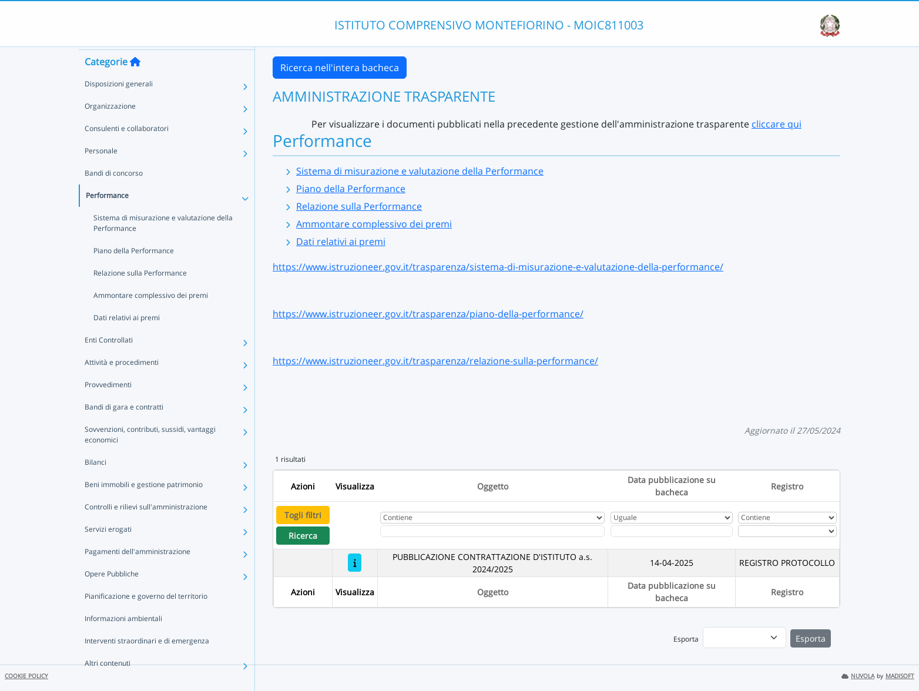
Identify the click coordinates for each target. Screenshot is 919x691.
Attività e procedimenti (122, 383)
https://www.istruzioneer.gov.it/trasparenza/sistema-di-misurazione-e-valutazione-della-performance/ (498, 266)
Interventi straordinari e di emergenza (147, 662)
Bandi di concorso (114, 194)
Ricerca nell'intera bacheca (339, 67)
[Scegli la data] (672, 531)
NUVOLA (857, 676)
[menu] (744, 637)
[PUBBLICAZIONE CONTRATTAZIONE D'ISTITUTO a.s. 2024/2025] (354, 563)
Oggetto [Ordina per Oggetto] (492, 486)
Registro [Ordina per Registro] (787, 486)
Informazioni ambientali (123, 640)
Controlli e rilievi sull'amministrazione (146, 528)
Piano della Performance (133, 272)
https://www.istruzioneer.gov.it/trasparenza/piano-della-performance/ (428, 313)
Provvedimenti (108, 406)
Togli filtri (302, 515)
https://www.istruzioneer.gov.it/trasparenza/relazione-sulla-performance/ (435, 360)
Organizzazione (110, 127)
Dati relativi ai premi (126, 339)
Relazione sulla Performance (140, 294)
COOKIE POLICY (26, 676)
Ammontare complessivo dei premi (150, 316)
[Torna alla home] (135, 82)
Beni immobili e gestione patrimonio (144, 506)
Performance (107, 217)
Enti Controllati (109, 361)
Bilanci (95, 483)
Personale (101, 172)
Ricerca (303, 535)
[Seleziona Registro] (787, 531)
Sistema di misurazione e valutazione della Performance (163, 244)
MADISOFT (900, 676)
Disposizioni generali (119, 105)
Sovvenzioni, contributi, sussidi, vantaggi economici (150, 455)
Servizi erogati (108, 550)
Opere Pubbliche (112, 595)
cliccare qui (776, 124)
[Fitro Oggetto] (492, 531)
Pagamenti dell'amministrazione (137, 573)
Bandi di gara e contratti (124, 428)
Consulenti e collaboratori (127, 150)
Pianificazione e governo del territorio (146, 617)
